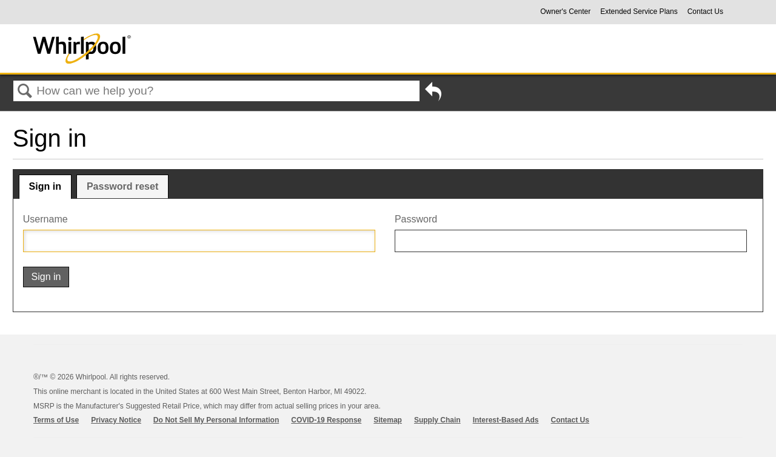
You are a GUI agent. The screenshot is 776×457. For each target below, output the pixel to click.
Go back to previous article (433, 94)
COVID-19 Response (326, 420)
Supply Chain (437, 420)
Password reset (122, 186)
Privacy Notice (116, 420)
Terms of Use (56, 420)
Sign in (45, 186)
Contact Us (705, 11)
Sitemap (387, 420)
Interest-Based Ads (506, 420)
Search (25, 91)
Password (416, 219)
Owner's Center (565, 11)
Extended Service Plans (638, 11)
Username (45, 219)
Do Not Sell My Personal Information (216, 420)
